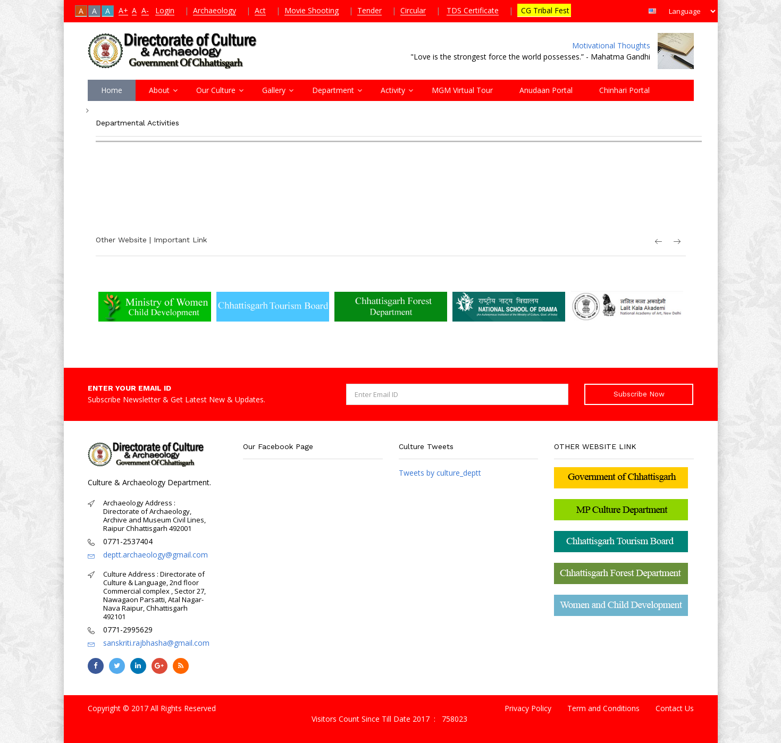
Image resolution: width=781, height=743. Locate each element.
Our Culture (216, 90)
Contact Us (675, 708)
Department (333, 90)
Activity (393, 90)
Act (260, 10)
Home (111, 90)
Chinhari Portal (624, 90)
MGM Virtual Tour (462, 90)
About (159, 90)
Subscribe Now (639, 394)
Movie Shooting (311, 10)
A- (145, 10)
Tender (369, 10)
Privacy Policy (528, 708)
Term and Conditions (603, 708)
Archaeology (214, 10)
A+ (123, 10)
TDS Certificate (473, 10)
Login (164, 10)
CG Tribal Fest (544, 10)
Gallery (273, 90)
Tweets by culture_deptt (440, 473)
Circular (413, 10)
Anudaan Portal (546, 90)
